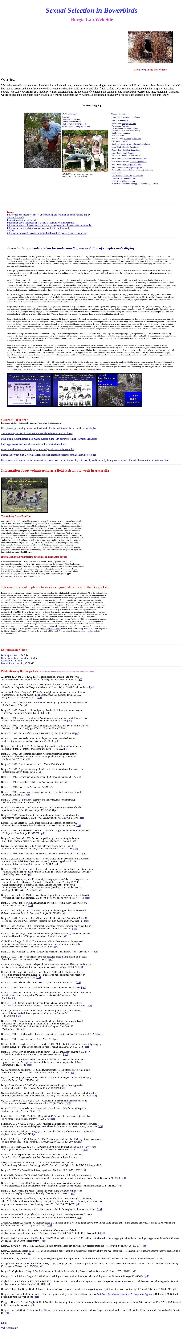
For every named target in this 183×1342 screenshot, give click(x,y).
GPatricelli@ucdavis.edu (133, 176)
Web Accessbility (9, 1328)
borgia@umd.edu (83, 126)
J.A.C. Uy (115, 181)
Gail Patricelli (117, 176)
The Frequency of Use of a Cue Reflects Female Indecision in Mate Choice (37, 433)
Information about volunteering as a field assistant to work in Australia (40, 222)
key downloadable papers (51, 628)
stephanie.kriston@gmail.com (138, 144)
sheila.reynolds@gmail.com (136, 158)
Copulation (6, 660)
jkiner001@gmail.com (131, 117)
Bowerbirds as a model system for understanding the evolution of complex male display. (71, 248)
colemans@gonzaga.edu (133, 167)
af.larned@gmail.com (132, 139)
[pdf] (80, 679)
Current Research (15, 217)
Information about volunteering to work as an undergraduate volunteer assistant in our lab (49, 225)
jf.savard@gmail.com (138, 161)
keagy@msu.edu (128, 153)
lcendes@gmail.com (131, 147)
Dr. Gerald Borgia (69, 114)
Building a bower (9, 655)
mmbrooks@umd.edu (89, 631)
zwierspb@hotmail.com (131, 164)
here (143, 69)
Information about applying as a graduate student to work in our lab (39, 228)
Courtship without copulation (15, 658)
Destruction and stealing (12, 663)
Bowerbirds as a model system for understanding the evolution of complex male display (48, 214)
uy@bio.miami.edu (127, 181)
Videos (10, 230)
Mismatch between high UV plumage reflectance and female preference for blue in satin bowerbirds (48, 455)
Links (4, 1323)
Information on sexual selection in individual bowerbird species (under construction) (47, 233)
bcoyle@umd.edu (129, 123)
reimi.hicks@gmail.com (131, 150)
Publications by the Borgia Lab (22, 220)
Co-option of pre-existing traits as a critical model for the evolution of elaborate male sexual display (48, 428)
